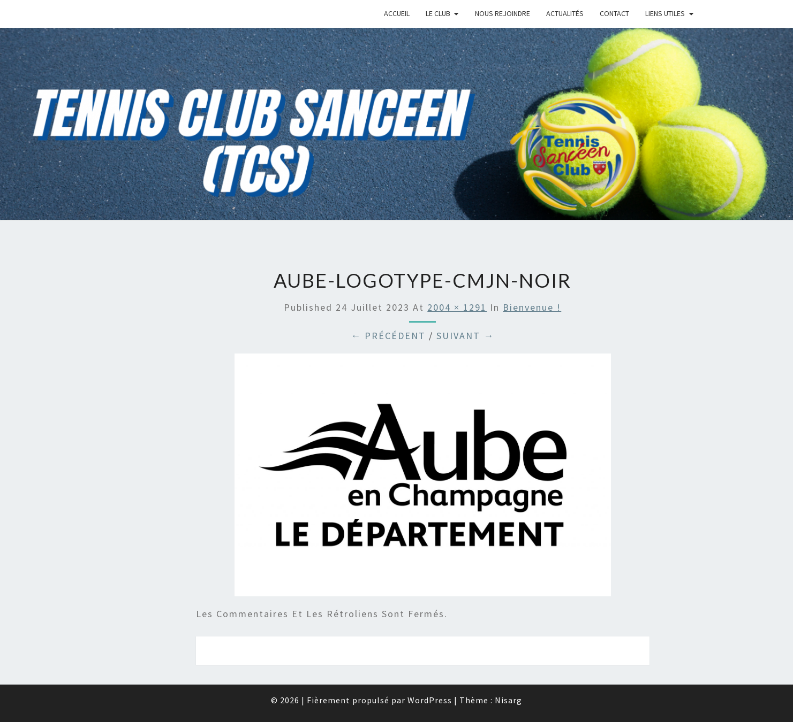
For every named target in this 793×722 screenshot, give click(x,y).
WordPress (429, 700)
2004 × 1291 (457, 307)
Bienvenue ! (532, 307)
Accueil (397, 13)
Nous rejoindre (502, 13)
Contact (614, 13)
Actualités (565, 13)
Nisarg (508, 700)
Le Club (438, 13)
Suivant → (465, 335)
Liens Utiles (665, 13)
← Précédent (388, 335)
